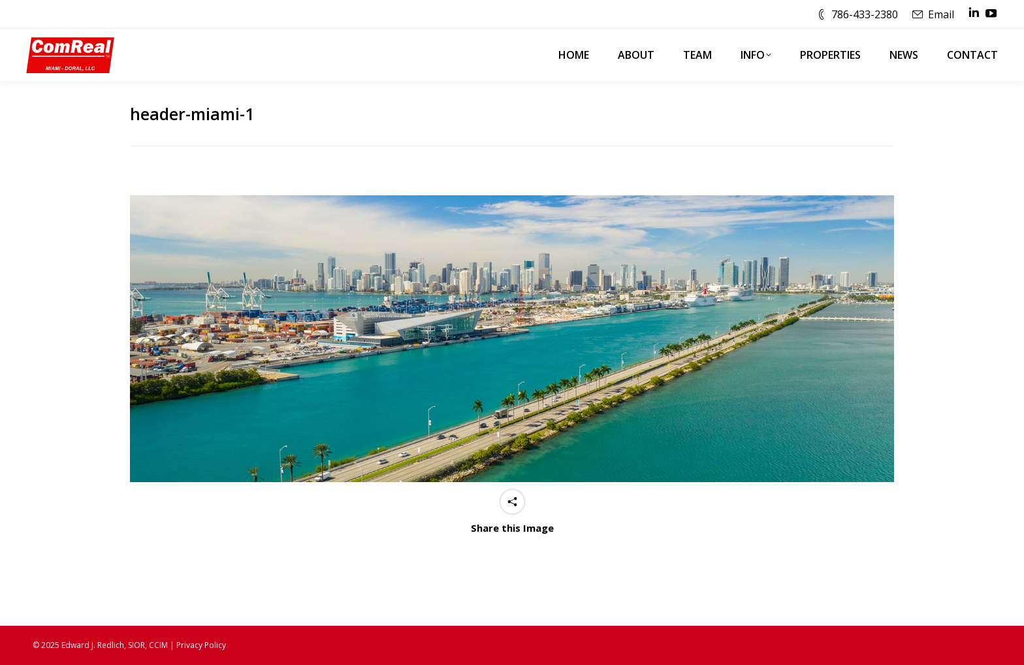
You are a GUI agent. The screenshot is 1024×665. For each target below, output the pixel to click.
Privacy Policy (201, 645)
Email (941, 14)
